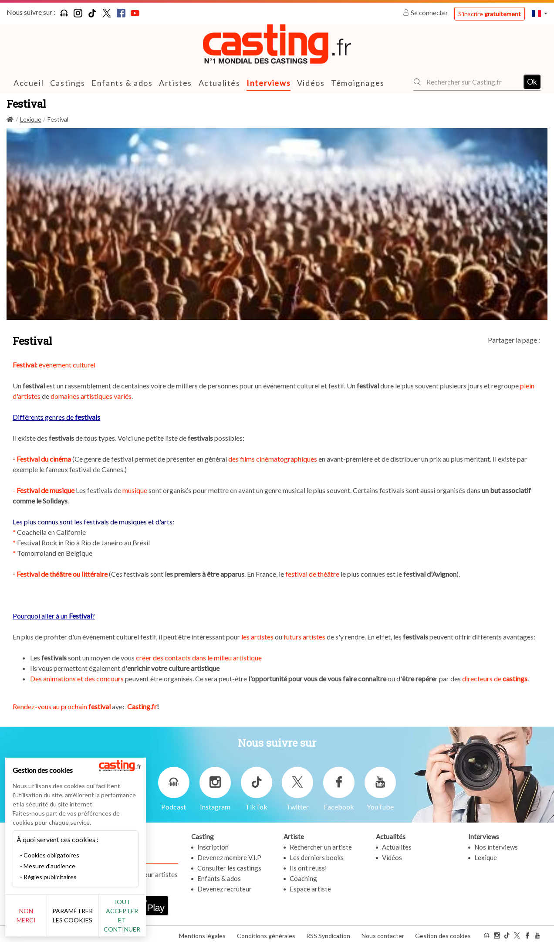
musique (134, 490)
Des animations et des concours (77, 678)
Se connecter (426, 13)
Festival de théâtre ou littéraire (62, 573)
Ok (532, 81)
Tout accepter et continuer (157, 920)
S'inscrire (489, 13)
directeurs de (494, 678)
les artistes (257, 636)
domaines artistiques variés (91, 395)
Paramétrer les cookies (97, 920)
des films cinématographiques (272, 458)
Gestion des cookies (443, 932)
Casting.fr (142, 706)
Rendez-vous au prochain (62, 706)
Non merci (36, 920)
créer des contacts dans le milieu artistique (199, 657)
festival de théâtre (312, 573)
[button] (539, 13)
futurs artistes (304, 636)
